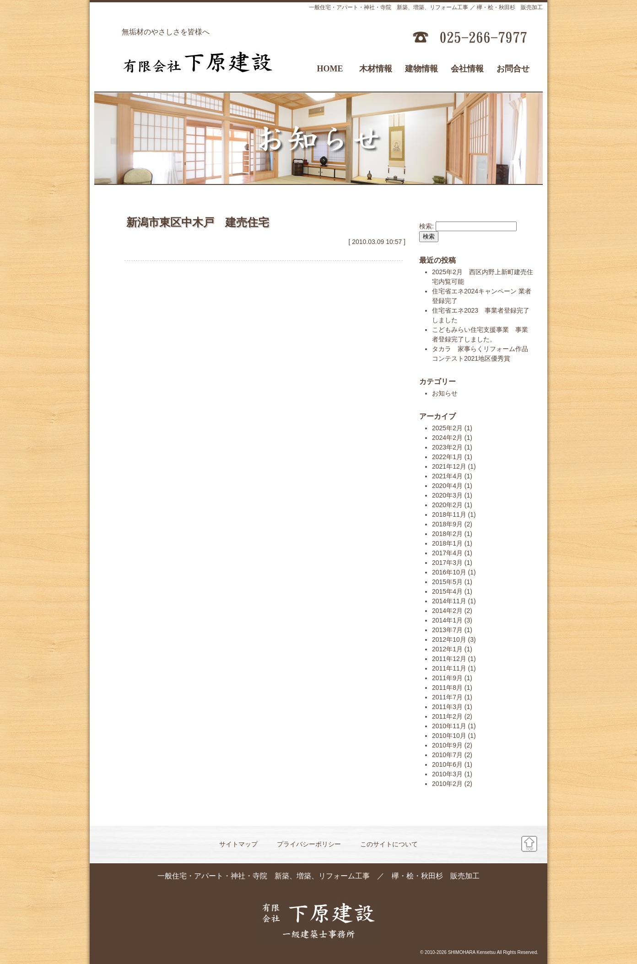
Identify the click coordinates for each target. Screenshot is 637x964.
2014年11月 (449, 601)
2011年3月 (447, 706)
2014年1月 (447, 620)
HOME (330, 68)
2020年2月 (447, 505)
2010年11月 (449, 726)
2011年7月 (447, 697)
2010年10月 (449, 735)
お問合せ (513, 68)
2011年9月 (447, 678)
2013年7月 (447, 630)
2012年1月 (447, 649)
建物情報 (421, 68)
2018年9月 (447, 524)
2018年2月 (447, 533)
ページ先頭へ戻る (529, 844)
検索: (426, 226)
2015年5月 (447, 581)
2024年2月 (447, 437)
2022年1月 (447, 456)
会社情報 (467, 68)
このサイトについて (389, 844)
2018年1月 (447, 543)
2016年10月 (449, 572)
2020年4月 (447, 485)
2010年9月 (447, 745)
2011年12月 (449, 658)
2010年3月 (447, 774)
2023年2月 (447, 447)
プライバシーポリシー (309, 844)
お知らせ (445, 393)
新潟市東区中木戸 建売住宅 (197, 222)
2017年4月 (447, 553)
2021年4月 (447, 476)
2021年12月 (449, 466)
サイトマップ (238, 844)
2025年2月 (447, 428)
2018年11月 (449, 514)
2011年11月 (449, 668)
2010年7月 (447, 754)
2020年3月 (447, 495)
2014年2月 (447, 610)
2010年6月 (447, 764)
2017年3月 (447, 562)
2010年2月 (447, 783)
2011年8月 (447, 687)
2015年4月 (447, 591)
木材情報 (375, 68)
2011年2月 (447, 716)
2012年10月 (449, 639)
